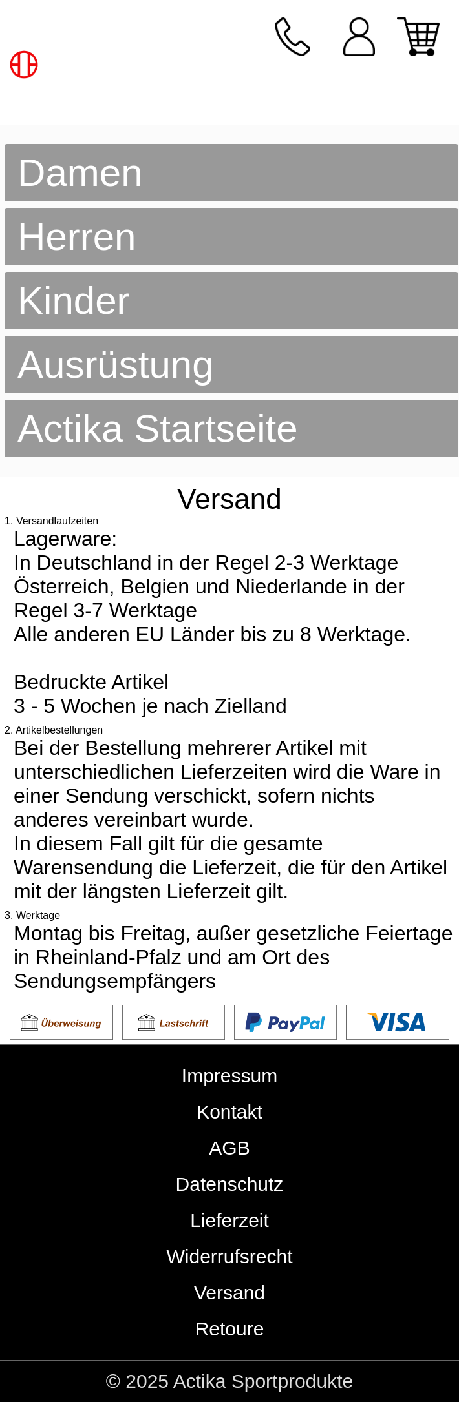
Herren (76, 236)
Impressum (229, 1075)
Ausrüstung (115, 364)
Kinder (73, 300)
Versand (229, 1292)
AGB (229, 1148)
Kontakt (229, 1111)
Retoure (229, 1328)
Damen (79, 172)
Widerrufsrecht (229, 1256)
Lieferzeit (229, 1220)
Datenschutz (230, 1184)
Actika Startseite (157, 428)
